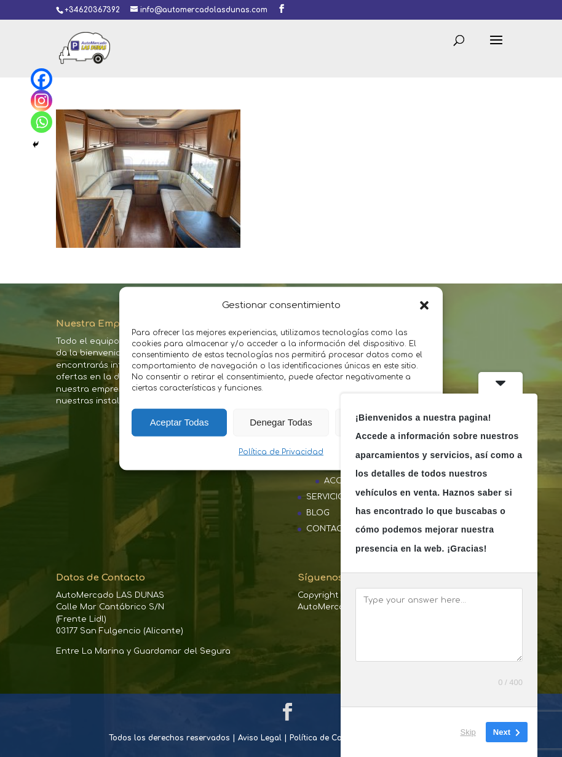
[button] (424, 305)
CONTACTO (330, 529)
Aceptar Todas (179, 422)
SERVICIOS (328, 497)
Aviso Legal (260, 738)
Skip (468, 732)
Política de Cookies (326, 738)
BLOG (318, 513)
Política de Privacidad (281, 452)
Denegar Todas (281, 422)
